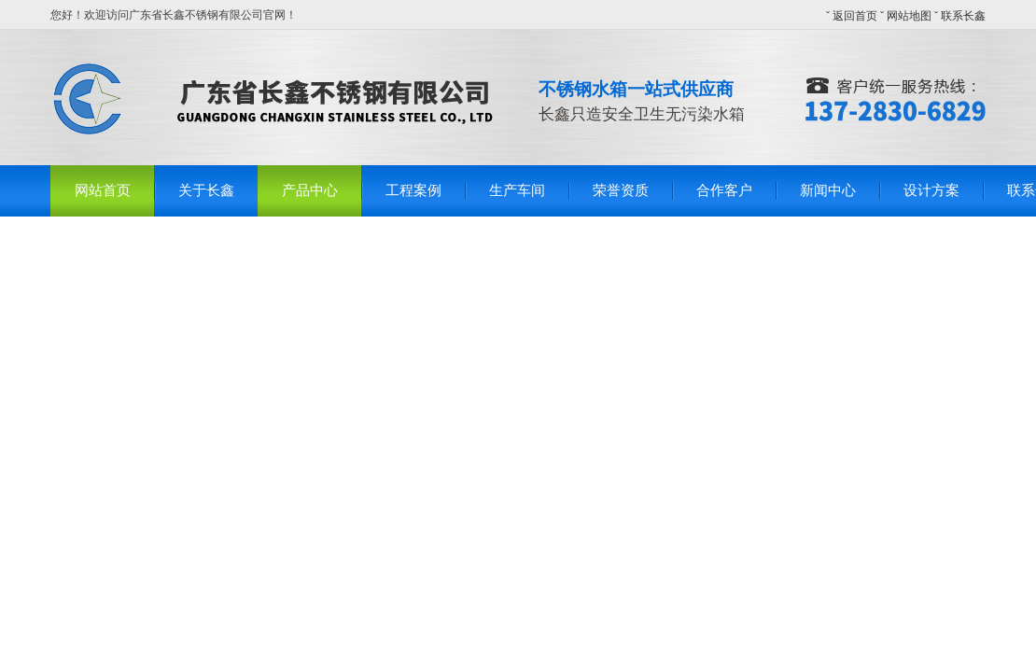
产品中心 (310, 190)
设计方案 (931, 190)
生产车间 (517, 190)
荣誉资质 (621, 190)
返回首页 (855, 15)
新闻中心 (828, 190)
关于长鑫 (206, 190)
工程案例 (413, 190)
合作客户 (724, 190)
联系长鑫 (963, 15)
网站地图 (909, 15)
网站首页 (103, 190)
